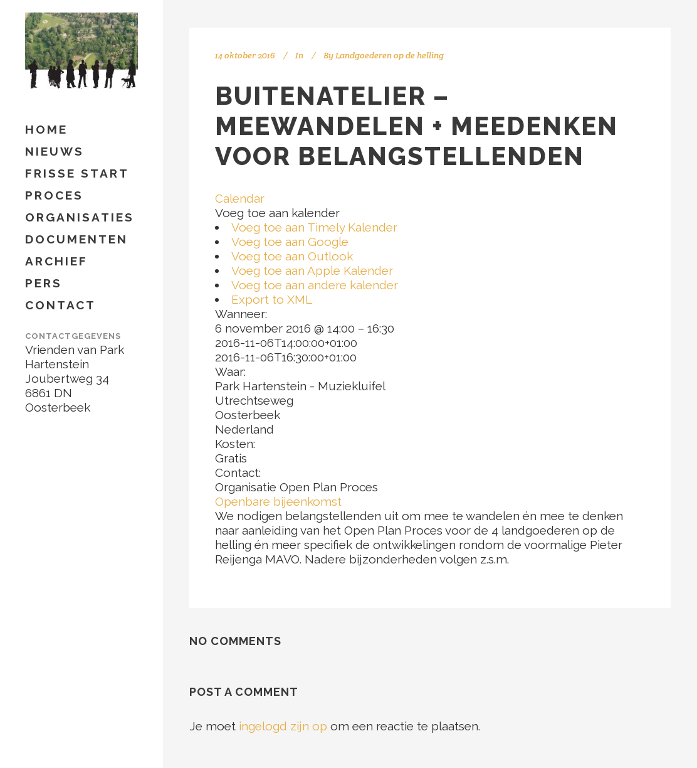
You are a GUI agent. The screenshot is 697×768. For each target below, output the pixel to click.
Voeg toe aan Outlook (292, 256)
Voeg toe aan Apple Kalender (312, 270)
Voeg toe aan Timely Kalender (314, 227)
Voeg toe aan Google (289, 241)
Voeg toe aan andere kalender (314, 285)
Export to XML (271, 299)
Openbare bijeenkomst (278, 501)
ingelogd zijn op (283, 726)
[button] (277, 213)
